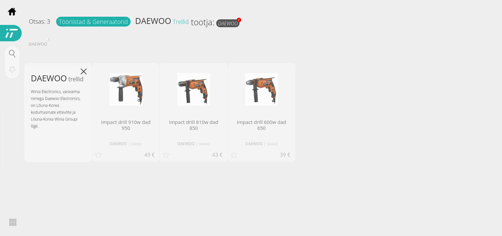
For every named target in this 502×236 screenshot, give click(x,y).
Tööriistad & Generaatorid (93, 22)
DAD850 (204, 144)
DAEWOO (153, 20)
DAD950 (136, 144)
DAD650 (272, 144)
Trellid (181, 22)
